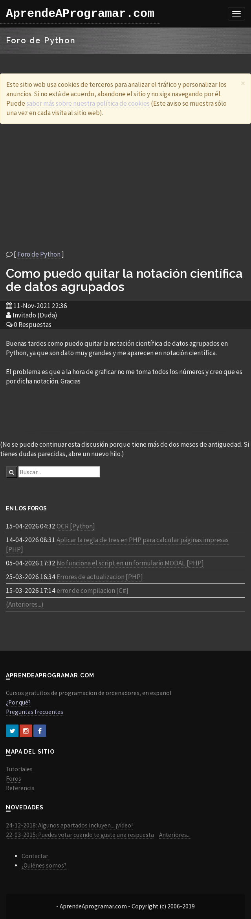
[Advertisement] (125, 187)
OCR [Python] (76, 526)
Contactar (35, 856)
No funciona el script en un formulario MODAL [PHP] (130, 563)
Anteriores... (175, 834)
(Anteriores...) (25, 604)
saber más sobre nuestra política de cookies (88, 103)
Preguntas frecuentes (34, 711)
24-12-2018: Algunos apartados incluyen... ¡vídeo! (69, 825)
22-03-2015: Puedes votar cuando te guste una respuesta (80, 834)
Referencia (20, 788)
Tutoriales (19, 769)
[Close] (243, 83)
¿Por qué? (18, 702)
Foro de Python (38, 254)
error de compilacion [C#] (92, 590)
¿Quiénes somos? (44, 865)
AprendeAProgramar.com (80, 13)
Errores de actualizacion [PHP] (100, 576)
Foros (13, 778)
